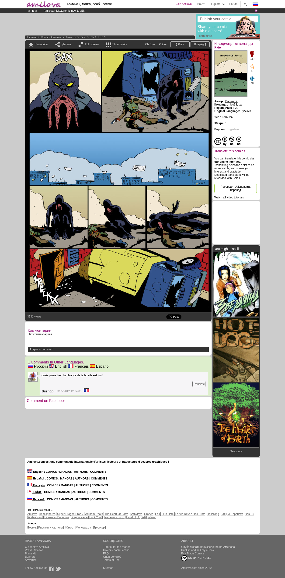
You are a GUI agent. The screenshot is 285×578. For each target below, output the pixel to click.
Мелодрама (83, 527)
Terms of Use (111, 560)
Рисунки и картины (50, 527)
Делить (66, 44)
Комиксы (71, 37)
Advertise (31, 560)
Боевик (32, 527)
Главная (31, 37)
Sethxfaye (136, 514)
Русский (38, 366)
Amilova (32, 514)
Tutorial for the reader (116, 547)
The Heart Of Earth (116, 514)
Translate (199, 384)
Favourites (42, 44)
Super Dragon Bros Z (70, 514)
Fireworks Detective (56, 517)
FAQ (106, 553)
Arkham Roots (94, 514)
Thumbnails (119, 44)
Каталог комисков (51, 37)
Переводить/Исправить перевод (235, 188)
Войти (201, 4)
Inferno (152, 517)
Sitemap (108, 568)
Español (99, 366)
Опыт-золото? (112, 556)
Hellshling (213, 514)
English (58, 366)
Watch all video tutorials (229, 197)
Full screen (92, 44)
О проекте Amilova (37, 547)
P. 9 (103, 37)
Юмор (69, 527)
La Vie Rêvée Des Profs (190, 514)
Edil (157, 514)
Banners (30, 556)
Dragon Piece (79, 517)
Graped (148, 514)
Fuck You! (95, 517)
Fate (83, 37)
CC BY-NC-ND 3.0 (196, 558)
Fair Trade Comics (192, 553)
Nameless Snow (114, 517)
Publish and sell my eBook (197, 550)
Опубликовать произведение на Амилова (208, 547)
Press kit (30, 553)
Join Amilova (184, 4)
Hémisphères (47, 514)
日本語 (34, 492)
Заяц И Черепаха (232, 514)
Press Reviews (34, 550)
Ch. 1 (93, 37)
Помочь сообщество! (116, 550)
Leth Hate (167, 514)
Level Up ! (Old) (136, 517)
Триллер (99, 527)
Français (78, 366)
